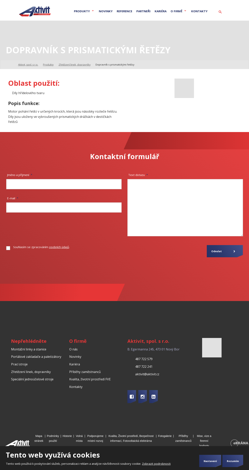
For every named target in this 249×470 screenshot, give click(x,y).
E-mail (12, 198)
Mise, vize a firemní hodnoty (204, 440)
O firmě (176, 11)
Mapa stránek (38, 438)
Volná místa (79, 438)
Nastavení (210, 461)
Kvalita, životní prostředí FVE (90, 379)
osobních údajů (59, 247)
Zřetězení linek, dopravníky (31, 372)
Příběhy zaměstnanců (85, 372)
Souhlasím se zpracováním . (41, 247)
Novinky (106, 11)
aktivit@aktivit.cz (147, 374)
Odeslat (216, 251)
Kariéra (161, 11)
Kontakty (199, 11)
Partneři (143, 11)
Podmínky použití (53, 438)
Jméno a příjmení (19, 175)
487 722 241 (144, 366)
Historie (67, 436)
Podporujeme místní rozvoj (95, 438)
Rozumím (233, 461)
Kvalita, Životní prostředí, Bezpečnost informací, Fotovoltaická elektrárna (131, 438)
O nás (73, 349)
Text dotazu (138, 175)
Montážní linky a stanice (28, 349)
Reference (124, 11)
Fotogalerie (165, 436)
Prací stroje (19, 364)
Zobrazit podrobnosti (156, 464)
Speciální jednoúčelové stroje (32, 379)
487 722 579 (144, 359)
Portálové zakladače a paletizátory (36, 356)
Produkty (82, 11)
